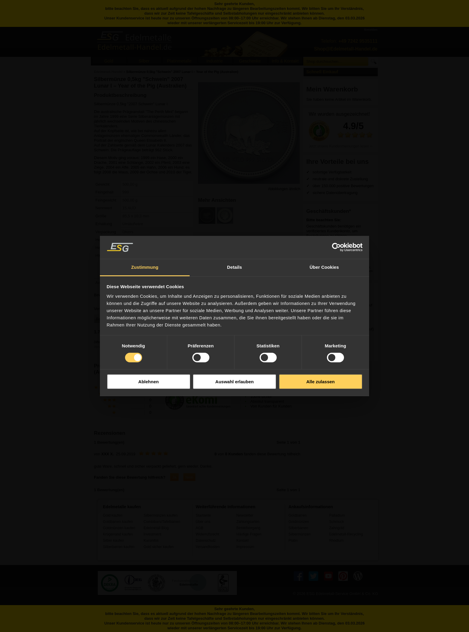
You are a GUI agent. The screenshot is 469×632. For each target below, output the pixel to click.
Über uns (203, 522)
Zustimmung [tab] (145, 267)
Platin (292, 540)
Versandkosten (208, 547)
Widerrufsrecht (207, 534)
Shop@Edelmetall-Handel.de (345, 48)
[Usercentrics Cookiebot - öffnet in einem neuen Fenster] (336, 247)
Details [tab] (234, 267)
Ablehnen (148, 381)
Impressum (245, 547)
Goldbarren (297, 515)
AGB (199, 528)
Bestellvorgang (248, 528)
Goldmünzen (298, 522)
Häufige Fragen (248, 534)
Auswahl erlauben (234, 381)
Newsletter (244, 515)
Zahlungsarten (247, 522)
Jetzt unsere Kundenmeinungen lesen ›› (340, 146)
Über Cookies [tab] (324, 267)
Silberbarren (298, 528)
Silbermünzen (299, 534)
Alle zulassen (320, 381)
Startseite (203, 515)
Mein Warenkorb (332, 89)
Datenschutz (206, 540)
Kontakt (242, 540)
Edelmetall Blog (156, 528)
